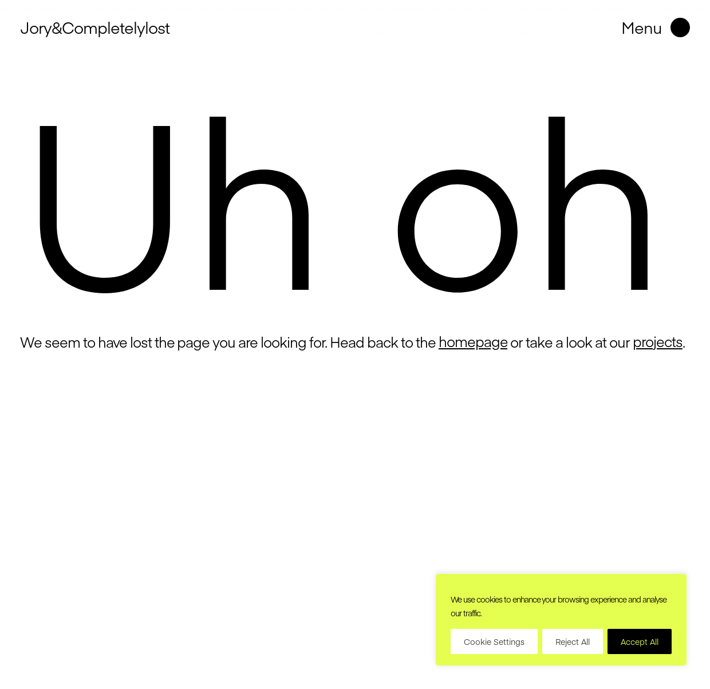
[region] (561, 619)
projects (658, 341)
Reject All (572, 641)
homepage (473, 341)
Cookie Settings (494, 641)
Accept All (639, 641)
